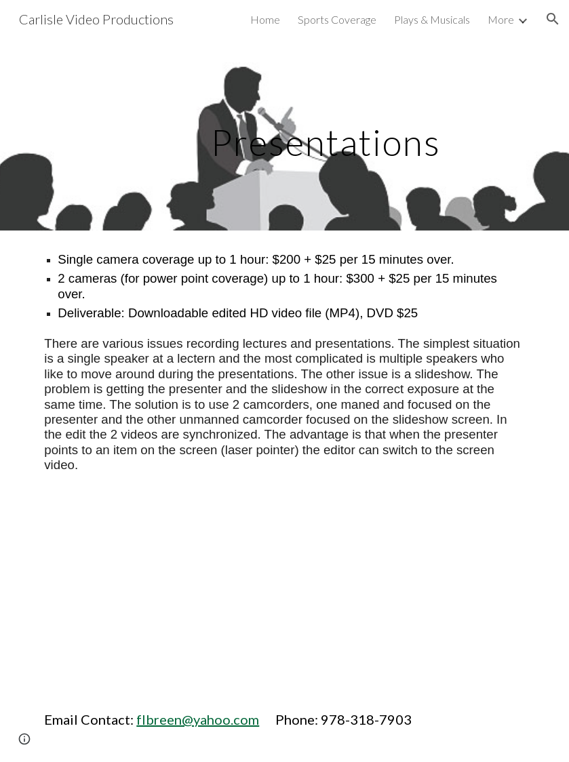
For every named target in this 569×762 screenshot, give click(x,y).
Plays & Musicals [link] (432, 19)
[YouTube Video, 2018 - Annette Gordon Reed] (158, 592)
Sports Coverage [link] (337, 19)
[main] (284, 134)
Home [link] (265, 19)
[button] (552, 19)
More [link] (501, 19)
